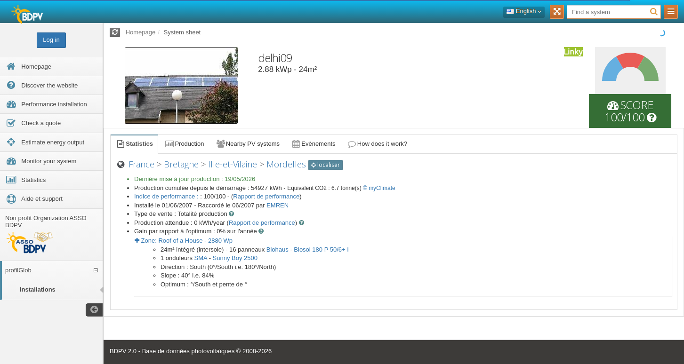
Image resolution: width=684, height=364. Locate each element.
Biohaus (277, 249)
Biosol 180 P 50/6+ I (321, 249)
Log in (51, 39)
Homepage (141, 32)
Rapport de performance (266, 196)
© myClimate (379, 188)
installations (38, 289)
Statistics (134, 143)
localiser (325, 165)
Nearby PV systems (248, 143)
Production (184, 143)
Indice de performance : (167, 196)
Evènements (313, 143)
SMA (200, 257)
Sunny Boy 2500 (235, 257)
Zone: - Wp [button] (184, 240)
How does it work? (377, 143)
